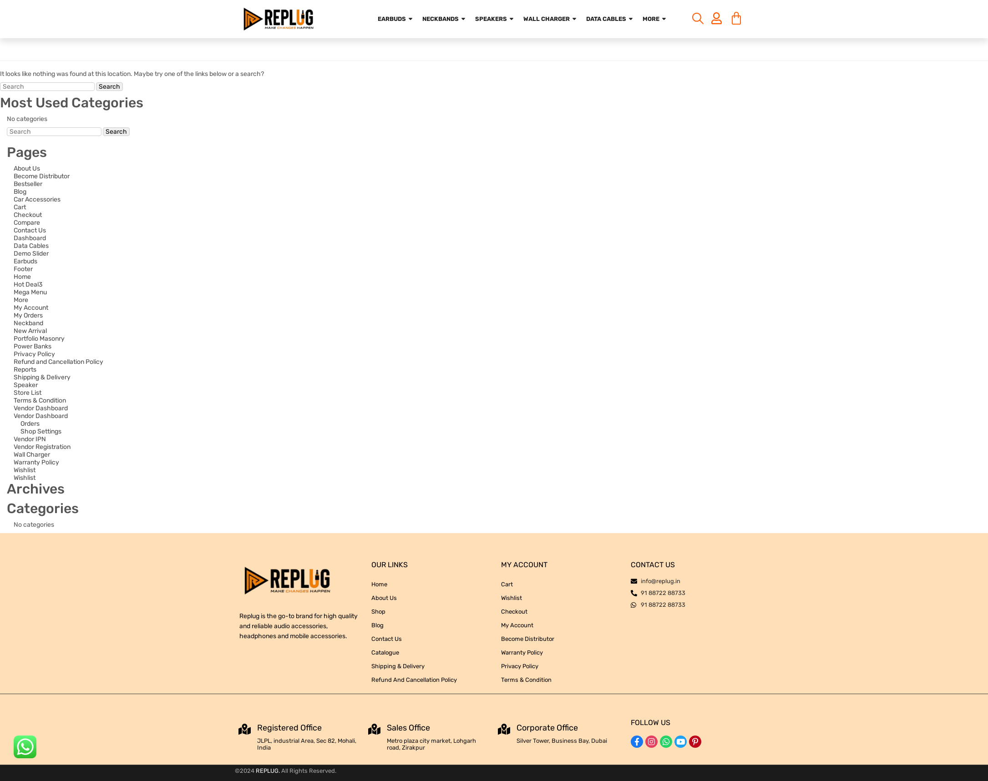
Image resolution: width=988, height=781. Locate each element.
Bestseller (28, 184)
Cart (20, 207)
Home (22, 277)
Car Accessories (37, 199)
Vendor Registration (42, 447)
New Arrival (30, 331)
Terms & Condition (40, 400)
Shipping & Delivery (42, 377)
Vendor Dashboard (41, 408)
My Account (31, 308)
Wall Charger (32, 455)
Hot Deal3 (28, 284)
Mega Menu (30, 292)
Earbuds (25, 261)
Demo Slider (31, 253)
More (21, 300)
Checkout (28, 215)
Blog (20, 192)
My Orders (28, 315)
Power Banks (32, 346)
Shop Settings (40, 431)
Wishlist (24, 470)
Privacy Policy (34, 354)
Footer (23, 269)
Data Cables (31, 246)
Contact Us (30, 230)
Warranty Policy (36, 462)
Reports (25, 369)
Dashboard (30, 238)
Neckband (28, 323)
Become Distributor (42, 176)
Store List (27, 393)
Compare (27, 223)
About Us (27, 168)
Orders (30, 424)
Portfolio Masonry (39, 339)
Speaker (26, 385)
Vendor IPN (30, 439)
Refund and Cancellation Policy (58, 362)
